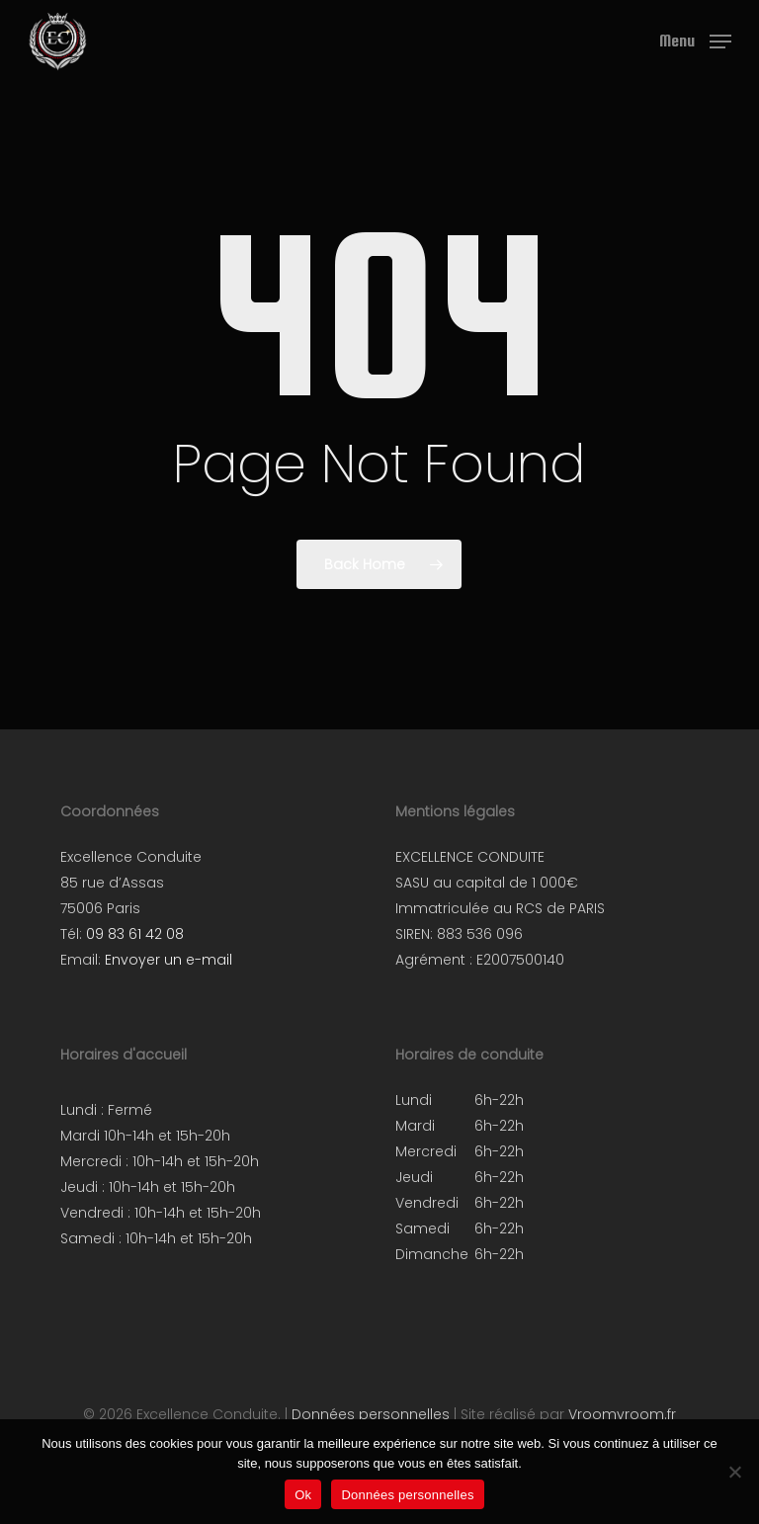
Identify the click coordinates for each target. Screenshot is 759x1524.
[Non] (734, 1472)
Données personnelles (371, 1414)
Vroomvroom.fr (622, 1414)
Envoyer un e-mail (168, 960)
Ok (303, 1494)
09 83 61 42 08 (135, 934)
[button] (695, 40)
